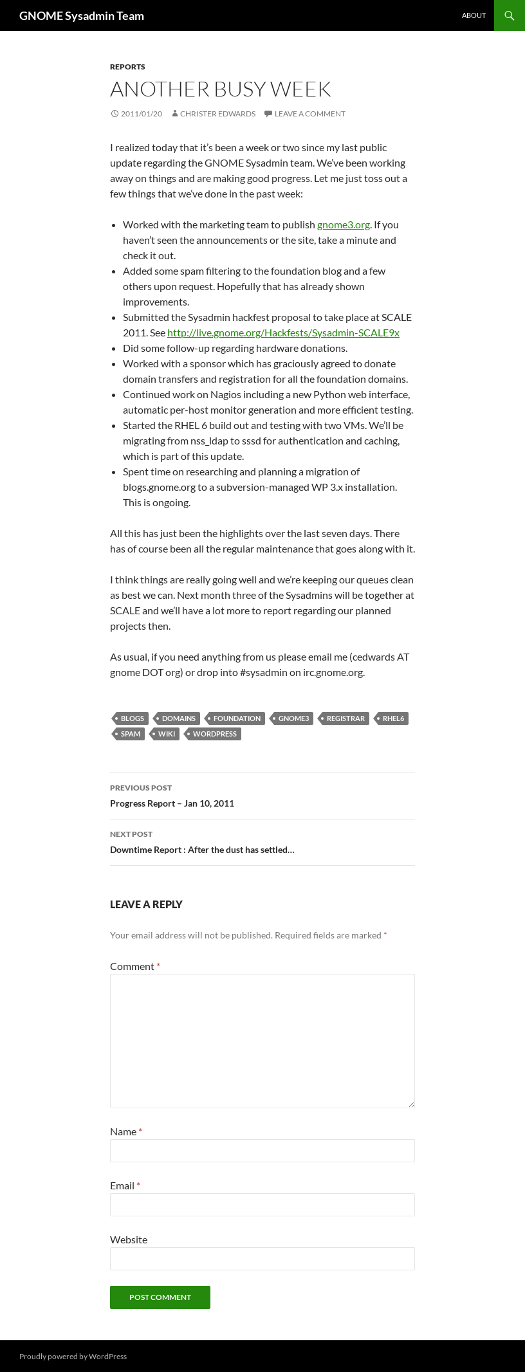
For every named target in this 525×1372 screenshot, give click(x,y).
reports (127, 66)
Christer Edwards (217, 113)
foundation (237, 718)
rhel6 (393, 718)
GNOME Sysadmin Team (81, 15)
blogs (132, 718)
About (474, 15)
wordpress (215, 733)
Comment (135, 966)
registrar (346, 718)
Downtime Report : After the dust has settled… (262, 841)
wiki (166, 733)
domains (179, 718)
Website (128, 1239)
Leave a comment (310, 113)
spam (130, 733)
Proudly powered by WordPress (73, 1356)
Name (126, 1131)
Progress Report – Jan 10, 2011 (262, 794)
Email (125, 1185)
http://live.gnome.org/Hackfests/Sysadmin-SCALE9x (283, 332)
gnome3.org (343, 224)
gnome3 (294, 718)
